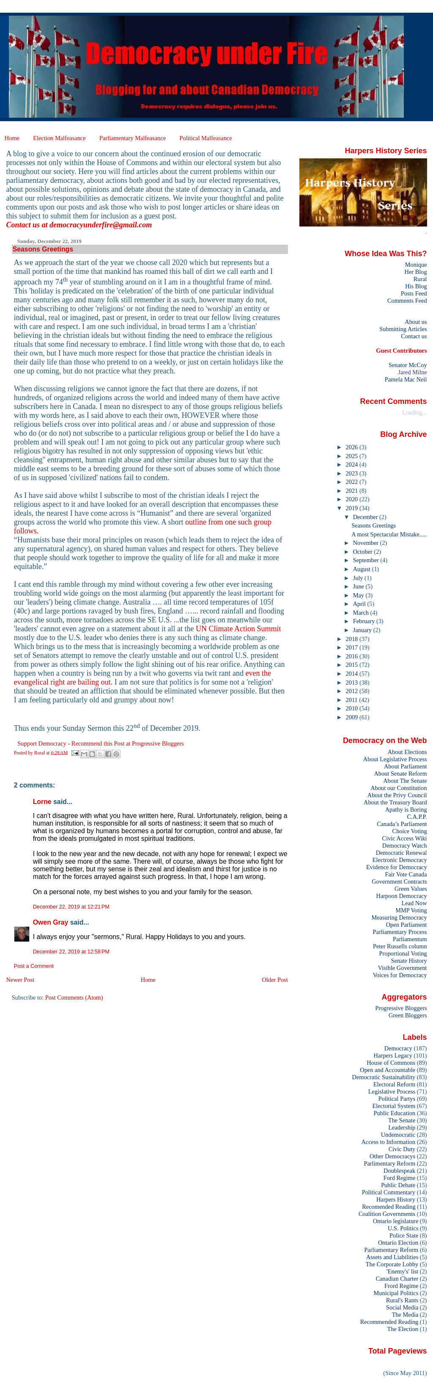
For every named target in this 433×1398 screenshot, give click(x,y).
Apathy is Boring (406, 809)
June (359, 586)
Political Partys (396, 1098)
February (364, 621)
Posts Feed (414, 293)
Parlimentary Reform (389, 1163)
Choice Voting (409, 831)
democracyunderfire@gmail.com (100, 225)
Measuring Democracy (399, 917)
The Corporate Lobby (392, 1264)
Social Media (402, 1307)
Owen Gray (51, 922)
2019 (352, 508)
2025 (352, 456)
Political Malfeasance (205, 138)
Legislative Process (391, 1091)
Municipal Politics (396, 1293)
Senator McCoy (408, 365)
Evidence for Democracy (396, 867)
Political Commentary (388, 1192)
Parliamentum (410, 939)
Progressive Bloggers (401, 1008)
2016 (352, 656)
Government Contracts (399, 881)
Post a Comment (34, 966)
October (363, 551)
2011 (352, 699)
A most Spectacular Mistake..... (389, 534)
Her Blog (416, 271)
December (366, 517)
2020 (352, 499)
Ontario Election (398, 1242)
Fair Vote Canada (406, 874)
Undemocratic (398, 1134)
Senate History (409, 960)
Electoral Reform (394, 1084)
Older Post (275, 979)
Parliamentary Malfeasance (132, 138)
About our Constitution (398, 788)
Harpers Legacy (393, 1055)
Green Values (411, 888)
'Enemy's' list (402, 1271)
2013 (352, 682)
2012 (352, 691)
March (361, 612)
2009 (352, 717)
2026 (352, 447)
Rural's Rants (402, 1300)
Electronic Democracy (400, 859)
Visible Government (402, 967)
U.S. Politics (403, 1228)
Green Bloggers (408, 1015)
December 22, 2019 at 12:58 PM (71, 952)
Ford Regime (399, 1177)
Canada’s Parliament (402, 824)
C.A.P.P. (417, 816)
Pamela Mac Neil (406, 379)
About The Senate (405, 780)
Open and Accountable (387, 1069)
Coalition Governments (387, 1213)
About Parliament (405, 766)
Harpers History (395, 1199)
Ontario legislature (395, 1221)
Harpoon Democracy (401, 895)
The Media (405, 1314)
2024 (352, 464)
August (362, 569)
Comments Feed (407, 300)
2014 (352, 673)
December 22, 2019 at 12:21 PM (71, 907)
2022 (352, 481)
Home (12, 138)
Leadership (401, 1127)
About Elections (407, 752)
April (360, 603)
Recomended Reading (388, 1206)
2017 (352, 647)
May (359, 595)
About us (416, 321)
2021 (352, 490)
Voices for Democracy (400, 975)
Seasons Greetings (373, 525)
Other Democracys (392, 1156)
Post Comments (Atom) (74, 997)
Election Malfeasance (59, 138)
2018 (352, 638)
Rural (420, 279)
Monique (416, 264)
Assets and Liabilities (392, 1257)
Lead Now (414, 903)
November (366, 542)
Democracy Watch (404, 845)
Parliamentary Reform (391, 1249)
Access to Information (388, 1141)
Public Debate (398, 1185)
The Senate (401, 1120)
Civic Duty (402, 1149)
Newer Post (20, 979)
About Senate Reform (400, 773)
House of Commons (391, 1062)
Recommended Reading (389, 1321)
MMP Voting (411, 910)
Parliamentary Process (400, 931)
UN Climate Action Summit (238, 628)
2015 (352, 664)
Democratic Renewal (401, 852)
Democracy (398, 1048)
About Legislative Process (395, 759)
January (363, 630)
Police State (403, 1235)
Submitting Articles (403, 329)
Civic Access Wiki (404, 838)
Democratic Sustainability (384, 1077)
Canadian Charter (396, 1278)
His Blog (416, 286)
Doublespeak (399, 1170)
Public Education (395, 1113)
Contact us (414, 336)
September (367, 560)
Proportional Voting (403, 953)
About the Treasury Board (395, 802)
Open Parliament (406, 924)
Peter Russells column (400, 946)
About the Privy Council (397, 795)
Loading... (414, 412)
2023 (352, 473)
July (358, 578)
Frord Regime (401, 1285)
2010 (352, 708)
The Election (403, 1329)
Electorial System (393, 1105)
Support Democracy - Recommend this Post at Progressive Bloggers (100, 743)
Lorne (42, 801)
